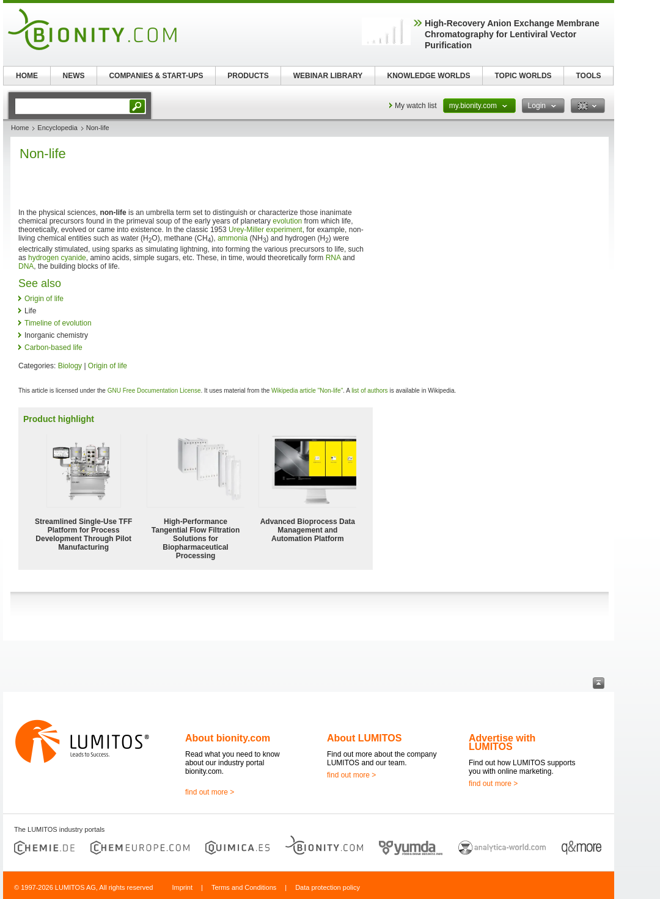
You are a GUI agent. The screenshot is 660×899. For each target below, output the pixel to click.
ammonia (233, 238)
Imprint (182, 887)
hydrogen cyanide (57, 257)
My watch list (416, 105)
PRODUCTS (247, 75)
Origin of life (44, 298)
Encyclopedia (57, 127)
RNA (333, 257)
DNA (26, 266)
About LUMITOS (364, 738)
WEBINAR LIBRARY (328, 75)
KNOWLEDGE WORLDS (429, 75)
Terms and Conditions (243, 887)
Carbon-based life (53, 347)
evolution (287, 221)
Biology (70, 366)
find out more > (209, 792)
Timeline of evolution (58, 323)
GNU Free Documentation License (154, 390)
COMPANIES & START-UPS (156, 75)
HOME (27, 75)
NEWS (74, 75)
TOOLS (588, 75)
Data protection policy (327, 887)
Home (20, 127)
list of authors (369, 390)
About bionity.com (227, 738)
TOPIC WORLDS (522, 75)
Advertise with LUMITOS (502, 742)
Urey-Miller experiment (265, 229)
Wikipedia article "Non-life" (307, 390)
